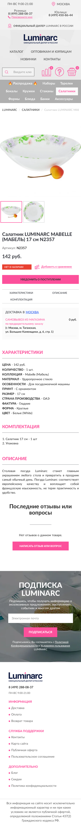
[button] (20, 17)
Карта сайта (19, 743)
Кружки (29, 91)
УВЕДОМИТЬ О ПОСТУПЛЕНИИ (40, 279)
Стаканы (46, 91)
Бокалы (11, 91)
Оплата (16, 714)
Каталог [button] (17, 51)
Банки (45, 99)
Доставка (17, 708)
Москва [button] (32, 312)
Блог (14, 773)
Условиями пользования (55, 645)
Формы (14, 99)
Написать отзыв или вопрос (40, 546)
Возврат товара (22, 721)
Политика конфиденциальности (33, 786)
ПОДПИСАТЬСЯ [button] (40, 632)
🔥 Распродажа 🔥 (22, 83)
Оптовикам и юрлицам (51, 51)
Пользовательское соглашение (32, 756)
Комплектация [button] (21, 299)
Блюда (30, 99)
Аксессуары (64, 99)
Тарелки (66, 83)
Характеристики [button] (21, 293)
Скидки (16, 779)
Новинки (28, 59)
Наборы (49, 83)
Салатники (67, 91)
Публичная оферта (24, 750)
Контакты (52, 59)
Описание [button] (59, 293)
